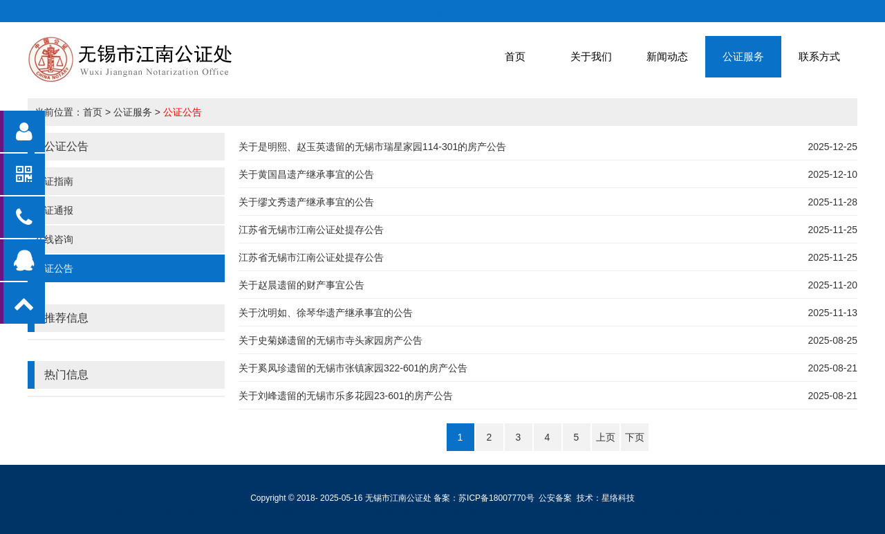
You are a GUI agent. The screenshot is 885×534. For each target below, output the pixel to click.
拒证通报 (54, 210)
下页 (634, 437)
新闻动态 (667, 56)
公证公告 (182, 112)
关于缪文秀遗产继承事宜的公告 (306, 202)
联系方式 (819, 56)
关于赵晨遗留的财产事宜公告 (301, 285)
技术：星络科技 (606, 498)
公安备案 (555, 498)
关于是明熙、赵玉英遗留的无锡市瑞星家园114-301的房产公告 (372, 146)
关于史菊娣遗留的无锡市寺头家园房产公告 (330, 340)
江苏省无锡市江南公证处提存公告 (311, 229)
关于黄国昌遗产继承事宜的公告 (306, 174)
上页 (605, 437)
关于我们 (591, 56)
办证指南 (54, 181)
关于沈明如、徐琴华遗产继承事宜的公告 (326, 312)
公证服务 (743, 56)
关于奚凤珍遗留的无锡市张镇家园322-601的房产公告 (353, 368)
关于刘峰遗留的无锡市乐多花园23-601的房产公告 (346, 395)
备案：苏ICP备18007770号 (484, 498)
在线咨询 (54, 239)
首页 (515, 56)
